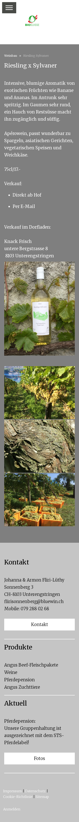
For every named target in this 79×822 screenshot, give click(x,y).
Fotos (39, 758)
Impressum (12, 791)
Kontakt (39, 624)
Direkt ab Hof (27, 195)
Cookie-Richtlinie (17, 797)
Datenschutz (35, 791)
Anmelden (11, 809)
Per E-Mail (24, 206)
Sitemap (42, 797)
